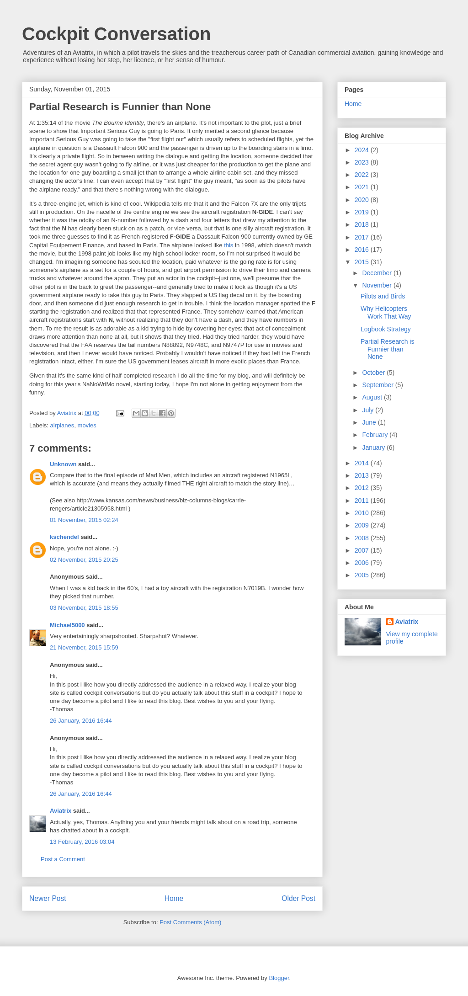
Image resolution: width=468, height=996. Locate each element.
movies (87, 425)
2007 (363, 550)
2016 (363, 249)
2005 (363, 575)
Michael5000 (67, 625)
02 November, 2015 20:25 (84, 559)
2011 (363, 500)
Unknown (63, 464)
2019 (363, 212)
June (370, 422)
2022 (363, 174)
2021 (363, 187)
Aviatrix (60, 810)
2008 (363, 538)
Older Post (298, 898)
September (378, 385)
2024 (363, 150)
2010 (363, 513)
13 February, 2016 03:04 (82, 841)
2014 (363, 463)
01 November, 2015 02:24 (84, 520)
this (228, 245)
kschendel (64, 536)
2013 (363, 475)
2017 (363, 237)
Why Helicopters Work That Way (386, 312)
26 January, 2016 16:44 (81, 720)
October (374, 372)
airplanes (62, 425)
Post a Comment (63, 859)
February (375, 434)
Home (174, 898)
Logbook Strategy (386, 329)
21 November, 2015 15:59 (84, 647)
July (368, 410)
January (374, 447)
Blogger (279, 978)
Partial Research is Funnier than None (388, 349)
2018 (363, 224)
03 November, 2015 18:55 (84, 607)
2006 (363, 562)
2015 (363, 262)
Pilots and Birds (383, 296)
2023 (363, 162)
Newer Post (47, 898)
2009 (363, 525)
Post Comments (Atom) (190, 922)
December (377, 273)
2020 (363, 199)
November (377, 285)
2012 (363, 487)
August (372, 397)
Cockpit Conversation (116, 34)
